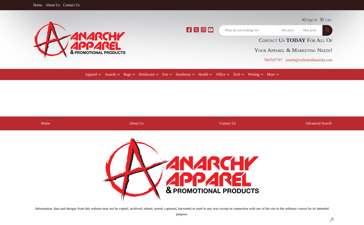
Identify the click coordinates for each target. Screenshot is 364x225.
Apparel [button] (91, 74)
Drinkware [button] (146, 74)
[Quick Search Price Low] (290, 30)
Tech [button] (236, 74)
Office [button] (220, 74)
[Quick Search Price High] (312, 30)
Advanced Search (319, 123)
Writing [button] (253, 74)
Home (37, 5)
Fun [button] (165, 74)
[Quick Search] (249, 30)
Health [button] (203, 74)
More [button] (271, 74)
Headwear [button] (183, 74)
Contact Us (71, 5)
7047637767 (273, 60)
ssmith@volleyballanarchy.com (309, 60)
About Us (53, 5)
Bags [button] (127, 74)
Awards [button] (110, 74)
